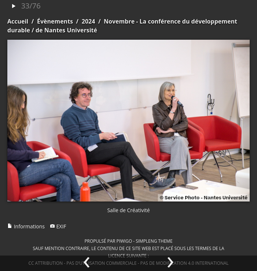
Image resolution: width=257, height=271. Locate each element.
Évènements (55, 21)
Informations (26, 226)
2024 (88, 21)
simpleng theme (154, 241)
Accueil (17, 21)
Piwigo (124, 241)
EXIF (58, 226)
